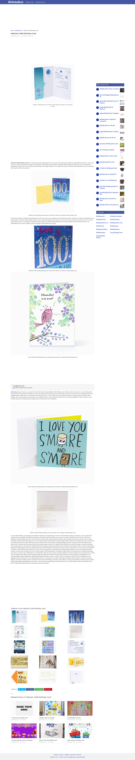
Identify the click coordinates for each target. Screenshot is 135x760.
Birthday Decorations (116, 216)
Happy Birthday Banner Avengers (109, 131)
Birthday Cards (33, 2)
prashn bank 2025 (81, 757)
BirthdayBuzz (19, 2)
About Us (79, 754)
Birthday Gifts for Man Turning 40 (109, 89)
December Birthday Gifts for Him (109, 144)
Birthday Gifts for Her (102, 223)
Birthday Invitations (101, 229)
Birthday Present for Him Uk (108, 137)
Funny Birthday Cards (116, 232)
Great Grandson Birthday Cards (75, 740)
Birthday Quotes (100, 232)
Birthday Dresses (44, 2)
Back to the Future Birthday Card (48, 740)
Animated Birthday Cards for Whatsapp (21, 740)
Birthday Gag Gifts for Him (107, 162)
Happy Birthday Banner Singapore (109, 113)
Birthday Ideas (114, 226)
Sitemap (56, 754)
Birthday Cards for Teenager (46, 717)
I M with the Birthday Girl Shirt (108, 168)
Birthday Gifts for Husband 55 (108, 174)
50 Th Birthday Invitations (107, 150)
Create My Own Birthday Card (19, 717)
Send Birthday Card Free (74, 717)
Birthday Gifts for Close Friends (108, 156)
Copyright (66, 754)
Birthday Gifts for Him (116, 223)
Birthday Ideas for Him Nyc (107, 125)
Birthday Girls (100, 226)
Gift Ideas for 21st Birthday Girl (108, 180)
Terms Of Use (73, 754)
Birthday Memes (114, 229)
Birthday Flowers (115, 219)
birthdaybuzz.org (15, 392)
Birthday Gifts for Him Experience (109, 205)
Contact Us (61, 754)
